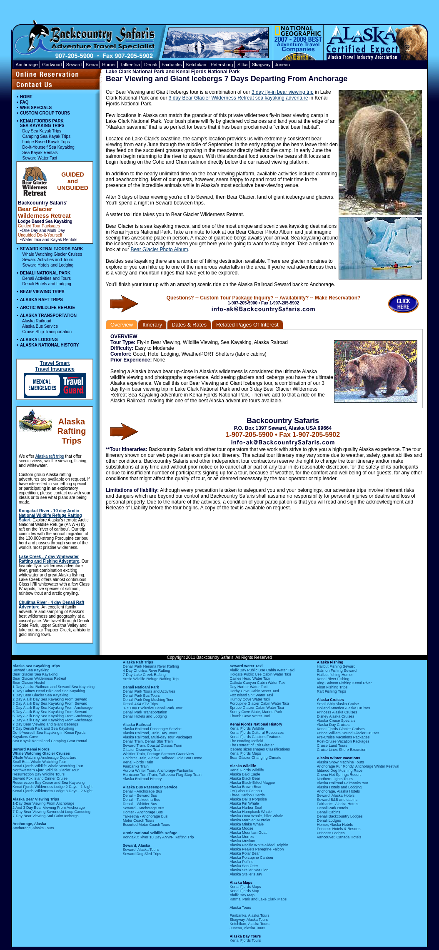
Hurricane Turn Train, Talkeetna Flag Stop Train (162, 775)
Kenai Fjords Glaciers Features (255, 737)
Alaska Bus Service (40, 326)
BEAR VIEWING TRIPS (42, 291)
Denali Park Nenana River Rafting (151, 666)
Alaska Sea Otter (243, 866)
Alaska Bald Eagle (244, 774)
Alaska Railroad (36, 321)
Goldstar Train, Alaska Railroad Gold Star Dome (162, 758)
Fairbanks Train (136, 766)
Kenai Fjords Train (138, 762)
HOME (26, 97)
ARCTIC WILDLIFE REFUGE (47, 307)
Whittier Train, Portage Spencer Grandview (158, 754)
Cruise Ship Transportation (47, 331)
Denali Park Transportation (145, 712)
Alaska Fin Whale (244, 803)
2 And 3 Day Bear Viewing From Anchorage (48, 807)
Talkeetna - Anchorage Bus (145, 816)
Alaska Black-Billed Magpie (252, 782)
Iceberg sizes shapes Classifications (259, 749)
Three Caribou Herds (246, 795)
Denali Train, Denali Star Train (148, 741)
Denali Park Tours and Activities (149, 691)
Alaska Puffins (241, 862)
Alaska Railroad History (142, 779)
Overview (121, 325)
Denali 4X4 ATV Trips (140, 704)
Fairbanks (172, 64)
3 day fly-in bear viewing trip (283, 92)
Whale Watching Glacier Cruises (52, 254)
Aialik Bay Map (241, 895)
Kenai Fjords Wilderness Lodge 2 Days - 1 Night (52, 787)
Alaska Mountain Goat (248, 832)
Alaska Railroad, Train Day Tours (150, 733)
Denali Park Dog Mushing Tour (148, 700)
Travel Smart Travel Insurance (55, 366)
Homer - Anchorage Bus (143, 812)
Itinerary (152, 325)
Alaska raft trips (49, 456)
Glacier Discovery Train (142, 750)
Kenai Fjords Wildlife (246, 728)
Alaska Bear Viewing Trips (35, 799)
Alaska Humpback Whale (250, 812)
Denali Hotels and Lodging (46, 284)
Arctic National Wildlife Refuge (150, 833)
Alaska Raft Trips (138, 662)
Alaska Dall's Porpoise (248, 799)
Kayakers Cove (25, 737)
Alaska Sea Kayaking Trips (36, 666)
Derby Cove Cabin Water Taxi (254, 691)
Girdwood (52, 64)
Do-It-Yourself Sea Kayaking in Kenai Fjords (48, 733)
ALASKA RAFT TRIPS (41, 299)
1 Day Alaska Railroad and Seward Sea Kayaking (53, 687)
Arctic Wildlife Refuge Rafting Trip (151, 679)
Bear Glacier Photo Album (159, 249)
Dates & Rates (189, 325)
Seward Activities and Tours (47, 259)
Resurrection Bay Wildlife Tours (38, 774)
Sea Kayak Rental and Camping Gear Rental (49, 741)
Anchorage (27, 64)
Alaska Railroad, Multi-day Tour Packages (157, 737)
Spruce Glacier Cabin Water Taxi (256, 708)
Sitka (242, 64)
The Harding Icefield (246, 741)
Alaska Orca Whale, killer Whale (256, 816)
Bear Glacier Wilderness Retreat (39, 678)
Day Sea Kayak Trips (41, 131)
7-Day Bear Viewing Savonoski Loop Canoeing (51, 812)
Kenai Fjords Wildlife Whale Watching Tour (47, 766)
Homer (109, 64)
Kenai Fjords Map (244, 891)
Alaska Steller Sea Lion (248, 870)
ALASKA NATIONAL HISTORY (49, 345)
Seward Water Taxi (39, 158)
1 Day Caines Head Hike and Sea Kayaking (48, 691)
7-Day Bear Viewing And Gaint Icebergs (45, 816)
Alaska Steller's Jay (245, 874)
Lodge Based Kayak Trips (46, 142)
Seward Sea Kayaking (31, 670)
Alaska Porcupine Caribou (251, 857)
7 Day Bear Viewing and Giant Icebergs (45, 724)
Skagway (261, 64)
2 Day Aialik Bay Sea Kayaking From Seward (49, 699)
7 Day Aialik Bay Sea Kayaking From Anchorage (52, 720)
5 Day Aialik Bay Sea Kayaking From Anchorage (52, 716)
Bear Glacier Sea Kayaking (34, 674)
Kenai (92, 64)
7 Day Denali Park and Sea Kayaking (43, 728)
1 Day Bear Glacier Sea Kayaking (40, 695)
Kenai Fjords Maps (245, 753)
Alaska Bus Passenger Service (150, 787)
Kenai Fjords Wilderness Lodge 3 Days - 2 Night (52, 791)
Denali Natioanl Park (141, 687)
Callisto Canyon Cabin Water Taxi (257, 683)
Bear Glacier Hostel (28, 683)
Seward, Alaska (136, 845)
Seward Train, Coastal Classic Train (152, 745)
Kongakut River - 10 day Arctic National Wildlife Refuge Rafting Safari (50, 515)
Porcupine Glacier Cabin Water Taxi (259, 703)
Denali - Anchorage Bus (142, 791)
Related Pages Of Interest (247, 325)
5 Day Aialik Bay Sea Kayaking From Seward (49, 712)
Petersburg (222, 64)
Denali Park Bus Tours (141, 695)
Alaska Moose (241, 828)
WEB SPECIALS (36, 107)
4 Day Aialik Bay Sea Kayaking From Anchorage (52, 708)
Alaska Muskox (242, 841)
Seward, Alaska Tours (141, 850)
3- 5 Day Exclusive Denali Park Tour (152, 708)
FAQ (24, 102)
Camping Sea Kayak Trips (46, 136)
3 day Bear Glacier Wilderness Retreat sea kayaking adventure (238, 98)
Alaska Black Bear (244, 778)
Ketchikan (196, 64)
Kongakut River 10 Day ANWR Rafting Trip (158, 837)
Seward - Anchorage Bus (144, 808)
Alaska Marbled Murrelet (249, 820)
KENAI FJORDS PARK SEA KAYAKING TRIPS (42, 123)
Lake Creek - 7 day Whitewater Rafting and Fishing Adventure (49, 559)
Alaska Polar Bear (244, 853)
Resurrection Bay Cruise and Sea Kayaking (48, 782)
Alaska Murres (241, 837)
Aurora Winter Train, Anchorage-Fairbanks (158, 770)
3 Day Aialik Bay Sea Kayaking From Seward (49, 703)
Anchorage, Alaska (29, 824)
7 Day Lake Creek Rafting (144, 675)
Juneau (282, 64)
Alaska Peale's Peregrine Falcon (256, 849)
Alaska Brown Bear (245, 787)
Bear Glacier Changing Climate (255, 758)
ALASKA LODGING (39, 339)
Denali (150, 64)
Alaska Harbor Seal (245, 807)
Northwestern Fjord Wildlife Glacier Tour (45, 770)
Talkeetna (130, 64)
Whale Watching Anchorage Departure (44, 758)
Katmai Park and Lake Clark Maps (258, 899)
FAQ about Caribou (245, 791)
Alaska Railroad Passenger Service (152, 729)
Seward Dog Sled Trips (142, 854)
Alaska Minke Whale (246, 824)
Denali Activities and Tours (46, 278)
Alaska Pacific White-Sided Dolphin (258, 845)
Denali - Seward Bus (140, 795)
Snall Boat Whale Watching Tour (39, 762)
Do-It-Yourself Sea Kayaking (48, 147)
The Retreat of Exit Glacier (251, 745)
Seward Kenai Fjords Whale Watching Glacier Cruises (41, 751)
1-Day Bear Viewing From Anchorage (43, 803)
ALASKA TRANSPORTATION (48, 315)
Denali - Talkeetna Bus (141, 800)
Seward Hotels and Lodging (48, 265)
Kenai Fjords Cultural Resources (256, 733)
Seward (74, 64)
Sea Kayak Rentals (40, 152)
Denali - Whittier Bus (140, 804)
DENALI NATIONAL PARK (45, 273)
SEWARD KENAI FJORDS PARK (51, 249)
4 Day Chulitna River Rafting (146, 670)
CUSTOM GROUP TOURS (45, 113)
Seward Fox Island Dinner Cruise (39, 778)
